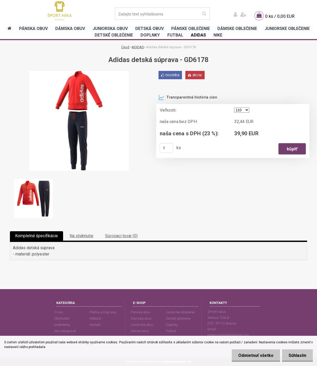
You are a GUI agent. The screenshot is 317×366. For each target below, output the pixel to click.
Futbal (171, 331)
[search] (204, 14)
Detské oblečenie (178, 318)
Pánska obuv (140, 312)
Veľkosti (95, 318)
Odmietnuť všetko (255, 355)
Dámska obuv (141, 318)
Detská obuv (140, 331)
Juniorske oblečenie (180, 312)
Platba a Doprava (102, 312)
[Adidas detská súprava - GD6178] (79, 72)
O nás (58, 312)
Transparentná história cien (188, 97)
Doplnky (172, 325)
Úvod (125, 47)
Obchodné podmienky (62, 321)
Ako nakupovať (65, 331)
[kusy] (166, 147)
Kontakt (95, 325)
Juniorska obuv (142, 325)
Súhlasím (297, 355)
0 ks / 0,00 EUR (280, 16)
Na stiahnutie (81, 235)
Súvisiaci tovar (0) (121, 235)
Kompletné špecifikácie (36, 235)
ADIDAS (138, 47)
